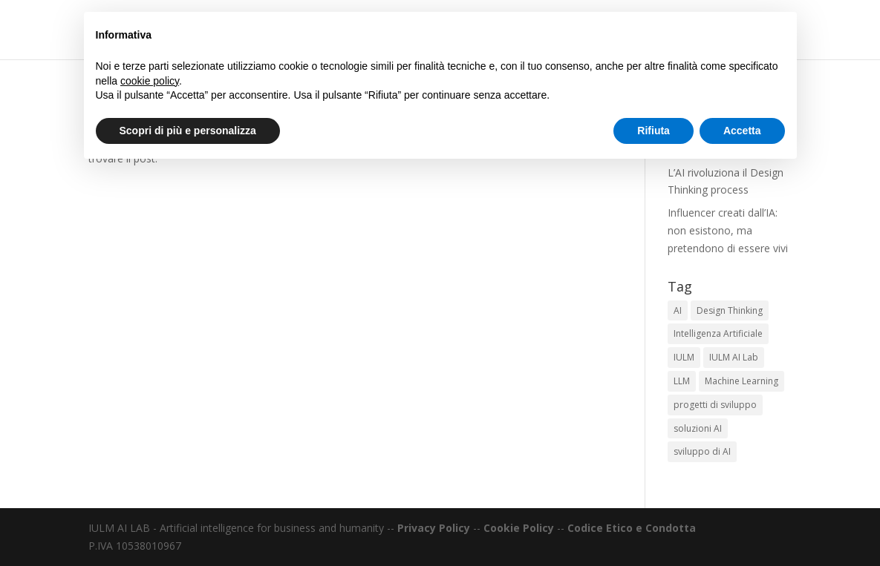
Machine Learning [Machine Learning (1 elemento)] (741, 381)
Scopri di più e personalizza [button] (188, 130)
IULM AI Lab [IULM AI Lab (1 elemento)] (733, 357)
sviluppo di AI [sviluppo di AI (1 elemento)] (702, 451)
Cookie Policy (518, 528)
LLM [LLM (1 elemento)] (682, 381)
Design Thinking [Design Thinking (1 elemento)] (730, 310)
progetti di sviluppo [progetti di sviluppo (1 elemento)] (715, 404)
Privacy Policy (433, 528)
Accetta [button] (742, 130)
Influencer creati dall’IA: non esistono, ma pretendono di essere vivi (728, 230)
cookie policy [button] (149, 81)
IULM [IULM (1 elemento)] (684, 357)
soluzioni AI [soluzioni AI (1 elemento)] (698, 428)
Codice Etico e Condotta (631, 528)
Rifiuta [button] (653, 130)
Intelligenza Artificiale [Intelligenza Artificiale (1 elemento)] (718, 333)
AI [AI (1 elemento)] (678, 310)
